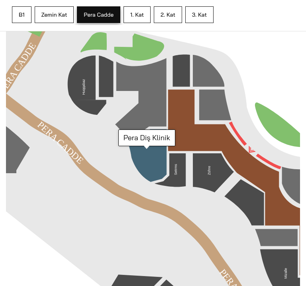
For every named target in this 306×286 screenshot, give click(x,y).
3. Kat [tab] (199, 14)
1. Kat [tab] (137, 14)
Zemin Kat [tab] (54, 14)
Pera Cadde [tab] (99, 14)
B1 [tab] (22, 14)
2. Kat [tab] (168, 14)
